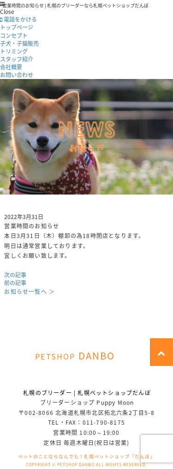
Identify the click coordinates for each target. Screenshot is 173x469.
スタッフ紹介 (16, 59)
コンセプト (14, 35)
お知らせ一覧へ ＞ (29, 291)
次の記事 (15, 275)
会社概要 (11, 67)
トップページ (16, 27)
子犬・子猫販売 (19, 43)
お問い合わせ (16, 75)
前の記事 (15, 283)
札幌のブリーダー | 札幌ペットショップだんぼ (87, 393)
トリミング (14, 51)
